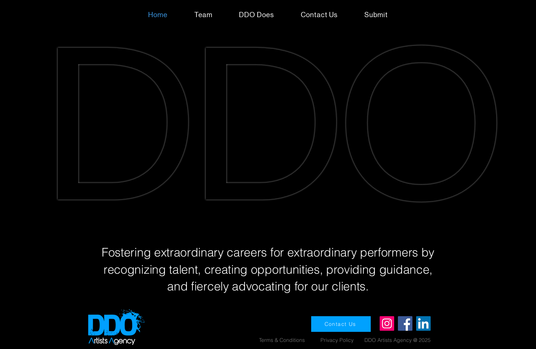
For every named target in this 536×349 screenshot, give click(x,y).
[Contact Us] (341, 324)
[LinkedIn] (423, 323)
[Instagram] (387, 323)
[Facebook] (405, 323)
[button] (376, 14)
